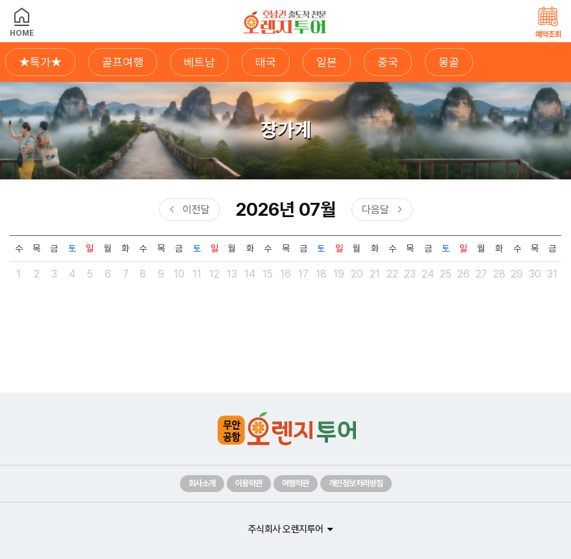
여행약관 (295, 483)
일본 (326, 62)
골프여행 (123, 62)
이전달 (196, 209)
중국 (387, 62)
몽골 (448, 62)
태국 (265, 62)
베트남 (199, 62)
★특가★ (40, 62)
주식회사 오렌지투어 (286, 529)
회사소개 (202, 483)
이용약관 (248, 483)
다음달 (375, 209)
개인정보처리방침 (356, 483)
